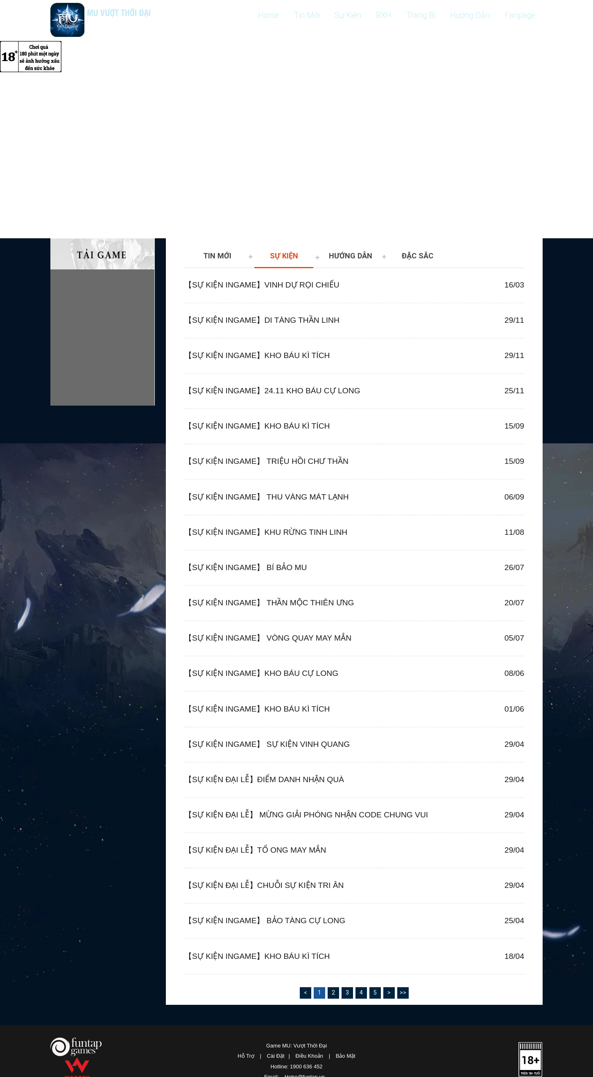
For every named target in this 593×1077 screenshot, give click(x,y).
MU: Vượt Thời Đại (111, 21)
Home (253, 16)
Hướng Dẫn (466, 16)
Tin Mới (294, 16)
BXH (375, 16)
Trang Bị (415, 16)
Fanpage (518, 16)
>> (403, 1048)
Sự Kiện (337, 16)
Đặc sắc (417, 256)
